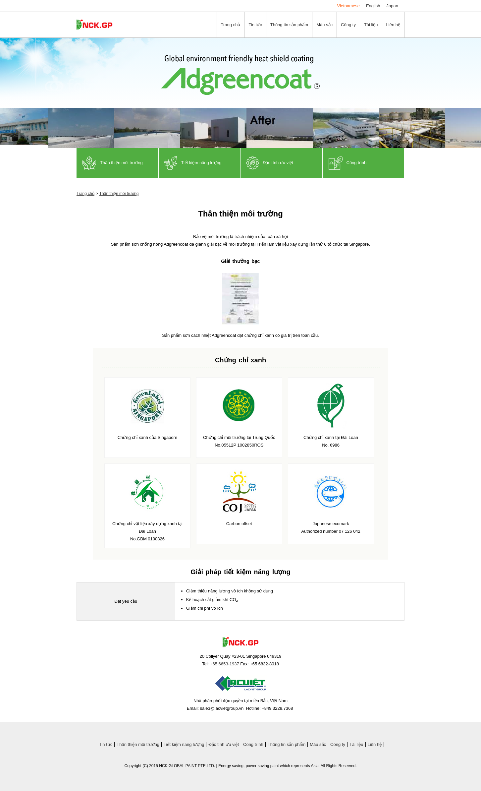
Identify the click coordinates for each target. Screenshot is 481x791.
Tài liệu (356, 744)
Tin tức (105, 744)
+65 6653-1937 (224, 663)
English (373, 5)
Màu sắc (318, 744)
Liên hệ (375, 744)
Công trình (253, 744)
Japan (392, 5)
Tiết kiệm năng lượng (184, 744)
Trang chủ (85, 193)
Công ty (337, 744)
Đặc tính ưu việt (223, 744)
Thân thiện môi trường (119, 193)
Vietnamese (348, 5)
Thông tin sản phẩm (286, 744)
